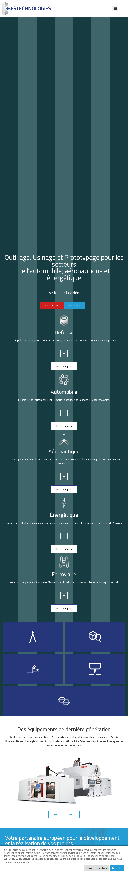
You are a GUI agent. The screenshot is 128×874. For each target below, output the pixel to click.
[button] (115, 8)
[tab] (64, 353)
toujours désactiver (96, 868)
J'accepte (117, 868)
